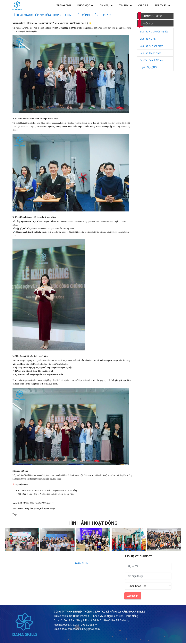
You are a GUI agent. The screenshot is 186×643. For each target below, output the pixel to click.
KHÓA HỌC (83, 5)
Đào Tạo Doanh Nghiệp (151, 60)
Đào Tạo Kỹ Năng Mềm (151, 45)
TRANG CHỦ (64, 5)
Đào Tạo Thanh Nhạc (150, 53)
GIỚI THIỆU (160, 5)
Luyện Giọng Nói (148, 67)
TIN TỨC (124, 5)
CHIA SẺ (143, 5)
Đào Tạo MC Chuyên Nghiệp (154, 31)
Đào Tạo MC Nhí (148, 38)
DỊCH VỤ (105, 5)
